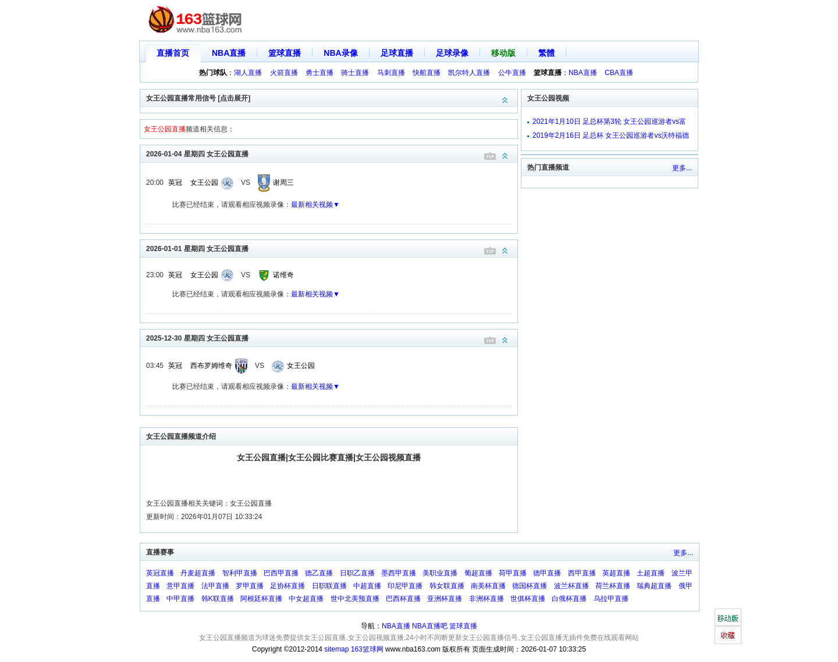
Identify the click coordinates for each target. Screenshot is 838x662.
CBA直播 (619, 73)
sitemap (336, 649)
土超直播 (651, 573)
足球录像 (452, 53)
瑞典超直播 (654, 586)
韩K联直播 (217, 599)
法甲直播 (215, 586)
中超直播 (367, 586)
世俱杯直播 (527, 599)
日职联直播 (329, 586)
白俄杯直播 (569, 599)
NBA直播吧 (430, 626)
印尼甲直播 (405, 586)
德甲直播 (547, 573)
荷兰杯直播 (612, 586)
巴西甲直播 (281, 573)
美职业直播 (439, 573)
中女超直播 (306, 599)
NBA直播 (229, 53)
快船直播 (427, 73)
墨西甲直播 (398, 573)
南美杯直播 (488, 586)
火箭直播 (284, 73)
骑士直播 (355, 73)
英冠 (175, 182)
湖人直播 (248, 73)
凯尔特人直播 (469, 73)
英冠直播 (160, 573)
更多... (682, 168)
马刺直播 (391, 73)
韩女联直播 (446, 586)
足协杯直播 (287, 586)
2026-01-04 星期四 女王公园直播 (331, 153)
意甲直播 (180, 586)
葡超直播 (478, 573)
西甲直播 (582, 573)
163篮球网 (367, 649)
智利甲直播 (239, 573)
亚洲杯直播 (444, 599)
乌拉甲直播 (611, 599)
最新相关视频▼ (315, 205)
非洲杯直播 (486, 599)
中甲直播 (180, 599)
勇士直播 (319, 73)
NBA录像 (340, 53)
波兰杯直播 (571, 586)
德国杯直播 (529, 586)
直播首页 (173, 53)
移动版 (503, 53)
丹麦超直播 (197, 573)
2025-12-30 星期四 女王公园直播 (331, 337)
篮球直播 (284, 53)
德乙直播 (319, 573)
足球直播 (397, 53)
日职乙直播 (357, 573)
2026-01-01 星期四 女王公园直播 (331, 248)
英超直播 (616, 573)
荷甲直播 (513, 573)
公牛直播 (512, 73)
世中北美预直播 (355, 599)
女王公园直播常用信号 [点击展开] (331, 97)
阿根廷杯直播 (261, 599)
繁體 (546, 53)
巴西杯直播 (403, 599)
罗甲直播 (250, 586)
